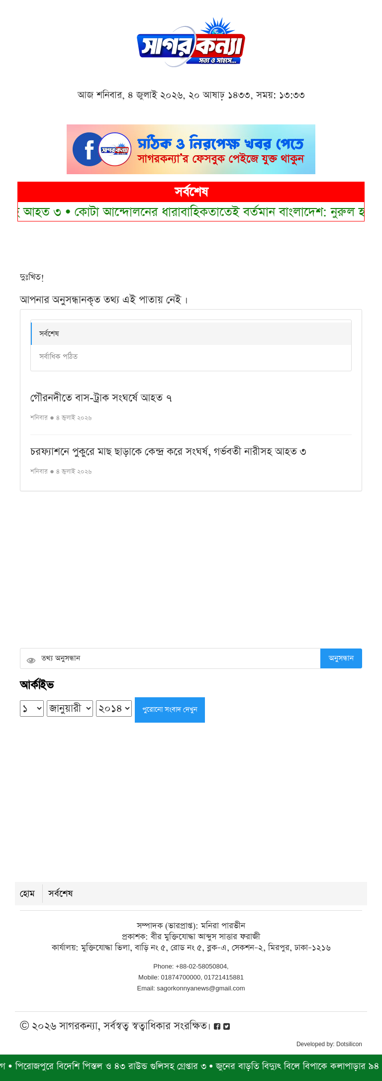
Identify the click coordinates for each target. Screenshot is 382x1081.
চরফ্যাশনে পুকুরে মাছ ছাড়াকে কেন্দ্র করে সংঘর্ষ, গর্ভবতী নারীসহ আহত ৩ (168, 451)
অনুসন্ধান (341, 658)
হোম (27, 893)
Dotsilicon (349, 1044)
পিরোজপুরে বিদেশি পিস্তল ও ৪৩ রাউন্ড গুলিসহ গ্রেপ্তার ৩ (114, 1066)
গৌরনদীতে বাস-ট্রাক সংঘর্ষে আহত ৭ (101, 398)
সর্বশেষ (49, 333)
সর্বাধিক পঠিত (58, 356)
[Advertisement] (191, 571)
